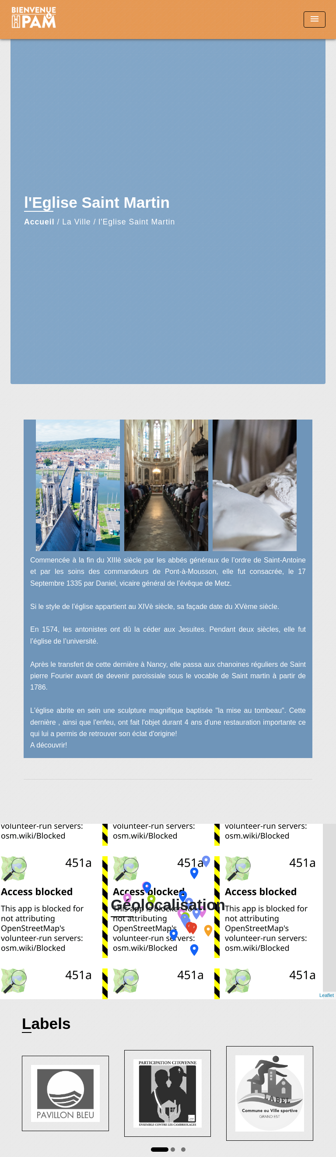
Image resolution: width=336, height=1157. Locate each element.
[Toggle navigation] (315, 19)
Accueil (39, 221)
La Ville (76, 221)
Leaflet (326, 995)
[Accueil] (43, 19)
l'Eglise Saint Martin (136, 221)
